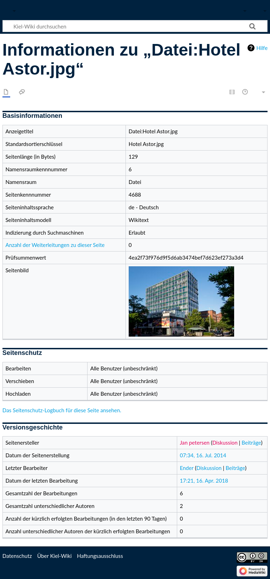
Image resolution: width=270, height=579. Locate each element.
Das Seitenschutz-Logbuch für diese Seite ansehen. (61, 410)
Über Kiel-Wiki (54, 556)
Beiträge (251, 442)
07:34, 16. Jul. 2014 (203, 455)
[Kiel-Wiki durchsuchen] (135, 26)
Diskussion (225, 442)
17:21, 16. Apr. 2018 (204, 480)
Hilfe (262, 48)
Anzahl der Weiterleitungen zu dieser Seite (54, 245)
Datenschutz (17, 556)
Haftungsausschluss (100, 556)
